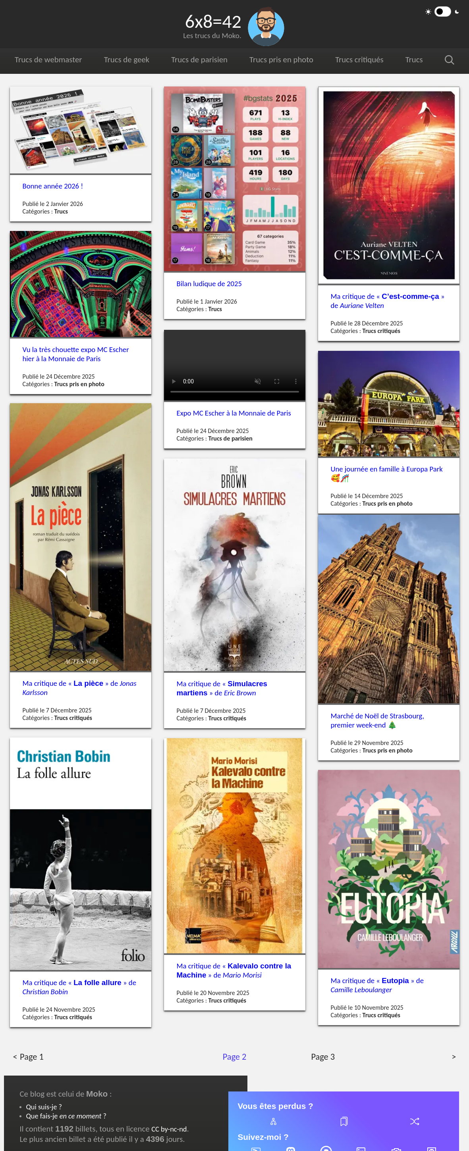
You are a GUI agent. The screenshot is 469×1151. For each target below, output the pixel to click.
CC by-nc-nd (169, 1129)
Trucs (413, 59)
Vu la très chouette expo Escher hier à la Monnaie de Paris (76, 354)
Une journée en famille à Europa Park (387, 473)
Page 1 (31, 1056)
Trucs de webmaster (48, 59)
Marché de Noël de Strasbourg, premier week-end (378, 720)
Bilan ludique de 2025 (209, 283)
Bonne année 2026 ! (53, 185)
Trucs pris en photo (281, 59)
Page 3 (322, 1056)
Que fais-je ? (66, 1115)
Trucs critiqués (358, 59)
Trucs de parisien (199, 59)
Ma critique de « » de (388, 301)
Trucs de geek (126, 59)
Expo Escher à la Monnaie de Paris (234, 413)
